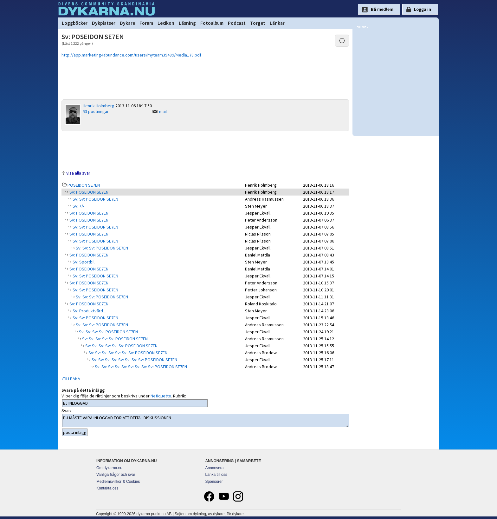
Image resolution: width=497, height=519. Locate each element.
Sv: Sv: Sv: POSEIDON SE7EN (101, 248)
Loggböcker (74, 23)
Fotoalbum (211, 23)
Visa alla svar (78, 173)
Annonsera (214, 468)
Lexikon (166, 23)
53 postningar (96, 111)
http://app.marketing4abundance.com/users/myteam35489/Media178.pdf (131, 55)
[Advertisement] (205, 150)
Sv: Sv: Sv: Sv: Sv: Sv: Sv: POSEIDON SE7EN (127, 353)
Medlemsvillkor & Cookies (118, 481)
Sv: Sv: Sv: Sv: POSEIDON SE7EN (108, 332)
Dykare (127, 23)
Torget (257, 23)
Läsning (187, 23)
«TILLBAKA (70, 379)
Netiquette (161, 396)
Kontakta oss (107, 488)
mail (163, 111)
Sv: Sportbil (83, 262)
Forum (146, 23)
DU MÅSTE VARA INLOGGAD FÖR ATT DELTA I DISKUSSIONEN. (205, 420)
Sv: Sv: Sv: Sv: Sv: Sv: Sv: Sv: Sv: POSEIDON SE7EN (140, 366)
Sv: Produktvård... (89, 311)
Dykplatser (103, 23)
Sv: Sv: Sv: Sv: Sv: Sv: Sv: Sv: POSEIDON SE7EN (134, 360)
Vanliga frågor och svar (115, 474)
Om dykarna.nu (109, 468)
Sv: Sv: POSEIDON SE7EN (95, 199)
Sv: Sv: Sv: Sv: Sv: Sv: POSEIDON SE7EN (121, 346)
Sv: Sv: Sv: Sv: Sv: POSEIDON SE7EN (114, 339)
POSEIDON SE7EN (84, 185)
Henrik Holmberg (98, 106)
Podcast (237, 23)
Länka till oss (216, 474)
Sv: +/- (78, 206)
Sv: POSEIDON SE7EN (88, 192)
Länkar (277, 23)
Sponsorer (214, 481)
